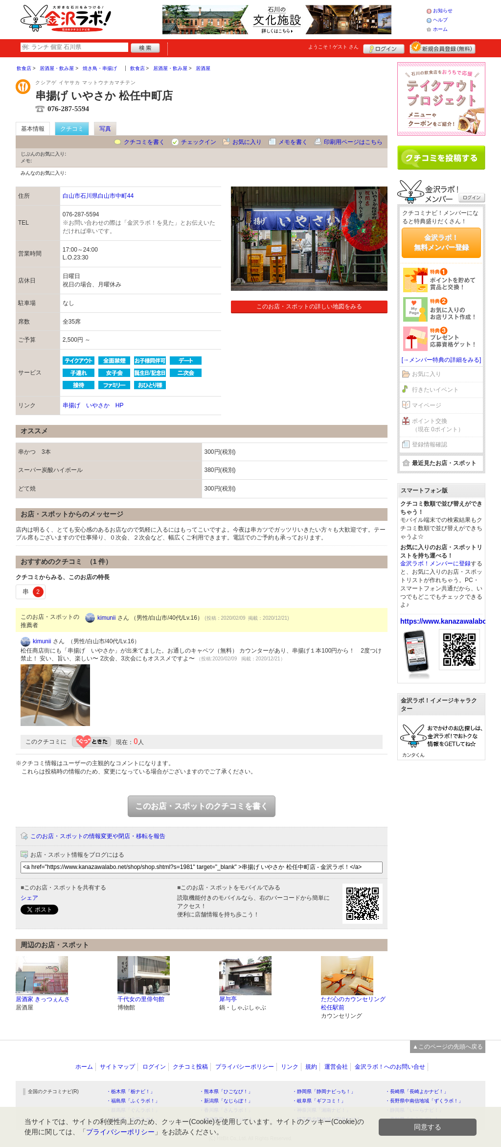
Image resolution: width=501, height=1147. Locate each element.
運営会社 (336, 1066)
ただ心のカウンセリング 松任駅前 (353, 1003)
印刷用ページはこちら (353, 142)
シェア (29, 897)
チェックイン (198, 142)
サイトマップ (117, 1066)
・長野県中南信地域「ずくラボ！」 (424, 1100)
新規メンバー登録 (443, 47)
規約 (311, 1066)
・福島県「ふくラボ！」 (133, 1100)
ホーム (440, 29)
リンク (289, 1066)
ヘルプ (440, 20)
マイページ (426, 405)
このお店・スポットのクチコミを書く (201, 806)
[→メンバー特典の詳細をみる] (441, 359)
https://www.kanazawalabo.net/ (450, 621)
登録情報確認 (429, 444)
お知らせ (443, 10)
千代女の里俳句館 (140, 999)
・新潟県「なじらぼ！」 (226, 1100)
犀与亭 (228, 999)
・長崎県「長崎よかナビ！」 (417, 1091)
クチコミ (72, 128)
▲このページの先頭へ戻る (447, 1046)
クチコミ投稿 (190, 1066)
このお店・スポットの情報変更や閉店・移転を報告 (97, 836)
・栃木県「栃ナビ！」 (130, 1091)
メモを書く (293, 142)
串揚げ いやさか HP (93, 405)
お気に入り (247, 142)
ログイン (384, 47)
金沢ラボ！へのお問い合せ (390, 1066)
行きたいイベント (435, 389)
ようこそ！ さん (333, 46)
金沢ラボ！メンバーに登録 (435, 563)
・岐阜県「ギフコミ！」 (319, 1100)
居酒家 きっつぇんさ (43, 999)
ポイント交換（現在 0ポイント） (438, 425)
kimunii (106, 617)
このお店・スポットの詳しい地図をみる (309, 306)
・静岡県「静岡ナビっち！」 (324, 1091)
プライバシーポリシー (244, 1066)
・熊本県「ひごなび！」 (226, 1091)
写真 (105, 128)
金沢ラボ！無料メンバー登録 (441, 242)
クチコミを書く (144, 142)
